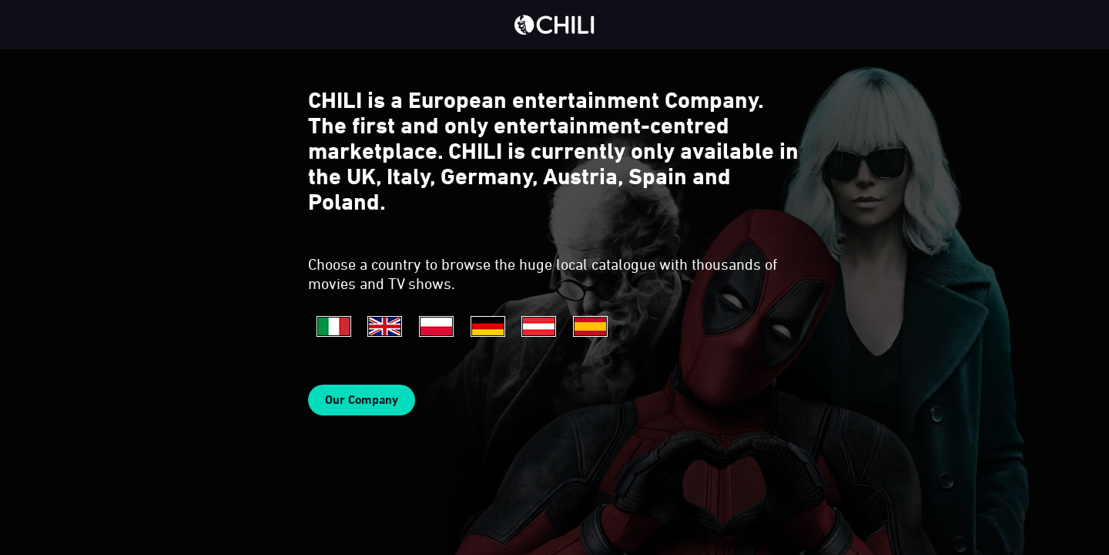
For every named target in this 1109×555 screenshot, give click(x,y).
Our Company (361, 399)
